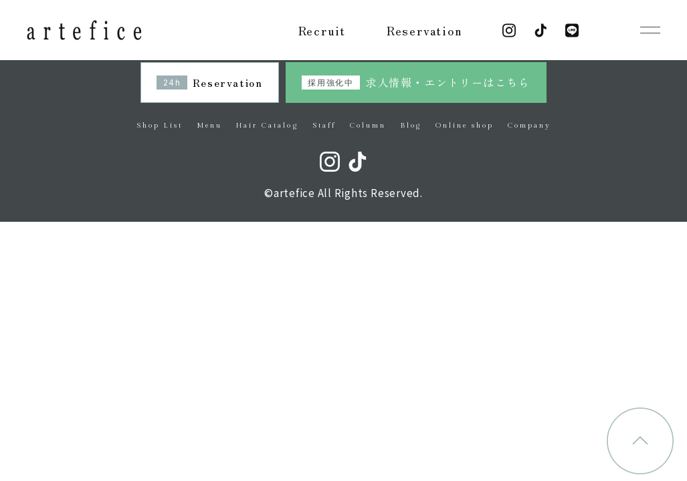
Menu (209, 126)
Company (529, 126)
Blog (411, 126)
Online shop (464, 126)
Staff (324, 126)
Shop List (159, 126)
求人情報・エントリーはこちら (416, 82)
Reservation (424, 30)
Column (368, 126)
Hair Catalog (267, 126)
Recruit (322, 30)
